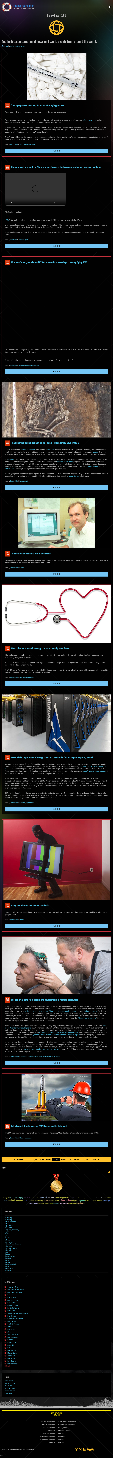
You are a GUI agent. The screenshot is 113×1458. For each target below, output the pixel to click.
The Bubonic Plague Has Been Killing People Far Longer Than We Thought (45, 443)
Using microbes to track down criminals (30, 906)
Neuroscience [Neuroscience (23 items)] (90, 1201)
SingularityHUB (10, 1393)
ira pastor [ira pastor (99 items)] (55, 1201)
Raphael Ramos (12, 1337)
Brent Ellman (11, 1350)
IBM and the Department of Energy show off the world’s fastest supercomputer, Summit (52, 758)
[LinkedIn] (84, 1449)
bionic (7, 1260)
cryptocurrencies (28, 1138)
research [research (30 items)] (40, 1203)
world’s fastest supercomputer (94, 771)
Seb (8, 1348)
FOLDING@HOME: (44, 1437)
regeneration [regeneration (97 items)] (33, 1203)
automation (8, 1250)
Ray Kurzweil (9, 1226)
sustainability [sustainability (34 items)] (56, 1203)
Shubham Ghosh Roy (14, 1292)
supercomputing (30, 803)
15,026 (85, 1159)
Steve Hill (10, 1345)
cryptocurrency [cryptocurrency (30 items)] (86, 1198)
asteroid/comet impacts (13, 1244)
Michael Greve (13, 365)
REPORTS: (60, 1434)
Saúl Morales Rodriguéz (15, 1290)
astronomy (8, 1246)
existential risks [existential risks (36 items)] (98, 1198)
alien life (7, 1238)
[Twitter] (80, 1449)
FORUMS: (51, 1442)
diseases (50, 450)
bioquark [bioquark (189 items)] (43, 1197)
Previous (20, 1159)
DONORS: (50, 1431)
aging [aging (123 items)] (5, 1198)
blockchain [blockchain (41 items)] (71, 1198)
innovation (21, 240)
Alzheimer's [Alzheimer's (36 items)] (11, 1198)
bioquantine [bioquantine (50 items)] (36, 1198)
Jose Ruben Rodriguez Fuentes (17, 1313)
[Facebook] (76, 1449)
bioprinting (8, 1262)
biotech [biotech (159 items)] (51, 1197)
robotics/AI (22, 803)
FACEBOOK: (44, 1422)
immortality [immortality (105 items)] (39, 1200)
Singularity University (12, 1230)
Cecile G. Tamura (13, 1324)
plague (95, 452)
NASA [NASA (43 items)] (86, 1201)
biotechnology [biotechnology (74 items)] (59, 1198)
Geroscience (9, 1381)
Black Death (9, 469)
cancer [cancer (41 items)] (81, 1198)
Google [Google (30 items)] (9, 1201)
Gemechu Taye (12, 1305)
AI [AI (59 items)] (8, 1198)
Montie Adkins (12, 1358)
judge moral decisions (68, 1011)
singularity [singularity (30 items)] (47, 1203)
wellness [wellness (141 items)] (81, 1203)
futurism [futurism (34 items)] (5, 1201)
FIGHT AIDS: (46, 1434)
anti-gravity (8, 1240)
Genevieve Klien (14, 481)
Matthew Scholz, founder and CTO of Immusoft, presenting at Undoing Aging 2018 (49, 262)
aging (6, 1236)
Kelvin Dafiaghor (13, 1308)
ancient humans (28, 450)
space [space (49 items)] (51, 1203)
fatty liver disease (89, 120)
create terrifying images (50, 1011)
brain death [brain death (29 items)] (77, 1198)
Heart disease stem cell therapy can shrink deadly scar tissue (40, 649)
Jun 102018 (7, 105)
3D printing (8, 1218)
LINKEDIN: (44, 1425)
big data (7, 1254)
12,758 (41, 1159)
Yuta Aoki (10, 1327)
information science (33, 1056)
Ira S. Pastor (11, 1361)
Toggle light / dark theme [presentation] (110, 7)
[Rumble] (92, 1449)
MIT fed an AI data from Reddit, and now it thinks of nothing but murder (44, 1000)
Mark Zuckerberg (10, 1234)
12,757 (35, 1159)
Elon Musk (8, 1228)
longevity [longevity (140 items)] (81, 1200)
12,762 (70, 1159)
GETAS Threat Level (56, 1414)
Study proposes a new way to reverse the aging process (37, 105)
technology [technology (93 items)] (64, 1203)
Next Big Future (10, 1388)
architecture (9, 1242)
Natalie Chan (11, 1342)
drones (22, 1056)
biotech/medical (24, 144)
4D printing (8, 1220)
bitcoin (21, 1138)
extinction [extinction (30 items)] (105, 1198)
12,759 (48, 1159)
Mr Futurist (8, 1386)
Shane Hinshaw (12, 1334)
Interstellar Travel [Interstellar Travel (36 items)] (48, 1201)
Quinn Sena (11, 1295)
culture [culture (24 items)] (91, 1198)
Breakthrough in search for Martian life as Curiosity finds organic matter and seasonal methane (56, 167)
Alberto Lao (11, 1332)
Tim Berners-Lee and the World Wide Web (31, 554)
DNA (6, 1224)
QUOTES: (60, 1442)
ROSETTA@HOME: (44, 1439)
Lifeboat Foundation (14, 1450)
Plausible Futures (10, 1391)
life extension (31, 144)
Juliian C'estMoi (14, 144)
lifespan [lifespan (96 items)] (74, 1201)
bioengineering (10, 1256)
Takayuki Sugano (14, 1056)
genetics (29, 365)
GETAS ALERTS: (61, 1425)
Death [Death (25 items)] (94, 1198)
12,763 (76, 1159)
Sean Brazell (11, 1340)
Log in (6, 46)
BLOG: (59, 1428)
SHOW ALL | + (7, 1366)
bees (6, 1252)
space (26, 240)
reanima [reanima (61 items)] (99, 1201)
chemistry (8, 1272)
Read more (56, 151)
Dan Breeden (11, 1297)
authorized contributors (17, 46)
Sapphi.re (32, 1450)
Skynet (7, 1232)
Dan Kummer (11, 1316)
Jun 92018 (7, 1000)
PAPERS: (60, 1439)
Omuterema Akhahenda (15, 1319)
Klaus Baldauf (12, 1321)
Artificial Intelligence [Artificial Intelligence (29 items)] (28, 1198)
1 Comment (57, 1056)
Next (94, 1159)
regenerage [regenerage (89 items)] (106, 1201)
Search (109, 1172)
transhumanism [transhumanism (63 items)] (72, 1203)
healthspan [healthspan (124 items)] (21, 1200)
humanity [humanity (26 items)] (28, 1201)
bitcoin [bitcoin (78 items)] (66, 1198)
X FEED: (45, 1428)
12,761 (63, 1159)
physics (45, 1056)
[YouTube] (88, 1449)
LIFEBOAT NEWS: (62, 1422)
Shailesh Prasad (13, 1300)
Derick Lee (10, 1329)
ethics (25, 1056)
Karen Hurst (11, 1311)
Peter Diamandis (10, 1222)
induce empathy (90, 1011)
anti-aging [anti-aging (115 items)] (19, 1198)
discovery (11, 459)
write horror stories (32, 1011)
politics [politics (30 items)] (94, 1201)
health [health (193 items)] (14, 1200)
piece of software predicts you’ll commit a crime (40, 1049)
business (8, 1270)
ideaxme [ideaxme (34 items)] (32, 1201)
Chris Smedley (12, 1364)
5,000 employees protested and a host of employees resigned (56, 1035)
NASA (7, 220)
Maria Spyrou (74, 476)
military (40, 1056)
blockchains (9, 1268)
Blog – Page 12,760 (56, 15)
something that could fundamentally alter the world (58, 1032)
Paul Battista (11, 1303)
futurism (21, 568)
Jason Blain (11, 1356)
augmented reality (11, 1248)
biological (21, 919)
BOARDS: (60, 1431)
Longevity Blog (10, 1383)
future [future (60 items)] (109, 1198)
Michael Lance (13, 240)
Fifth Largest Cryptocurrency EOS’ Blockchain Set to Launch (39, 1126)
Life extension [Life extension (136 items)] (65, 1200)
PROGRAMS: (61, 1437)
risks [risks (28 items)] (43, 1203)
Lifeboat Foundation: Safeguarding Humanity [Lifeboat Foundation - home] (52, 7)
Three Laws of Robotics (87, 1018)
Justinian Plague (91, 466)
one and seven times (65, 462)
